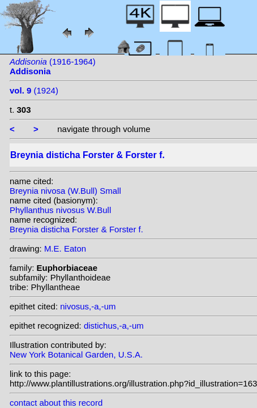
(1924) (34, 90)
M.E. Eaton (65, 248)
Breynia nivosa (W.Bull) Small (65, 191)
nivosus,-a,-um (87, 306)
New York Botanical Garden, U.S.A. (76, 354)
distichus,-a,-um (114, 325)
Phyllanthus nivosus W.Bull (60, 210)
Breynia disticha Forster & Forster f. (76, 229)
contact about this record (56, 402)
